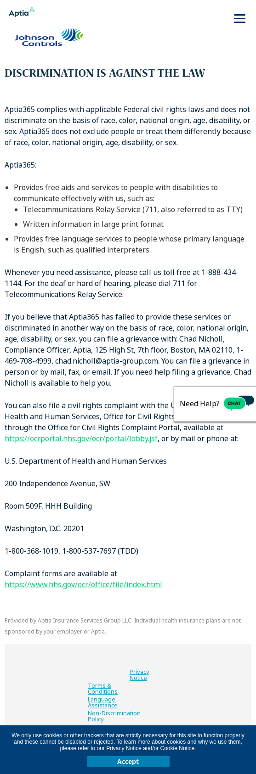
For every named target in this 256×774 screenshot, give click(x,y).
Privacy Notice (139, 675)
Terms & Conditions (103, 689)
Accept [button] (128, 761)
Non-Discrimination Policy (114, 716)
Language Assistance (103, 702)
